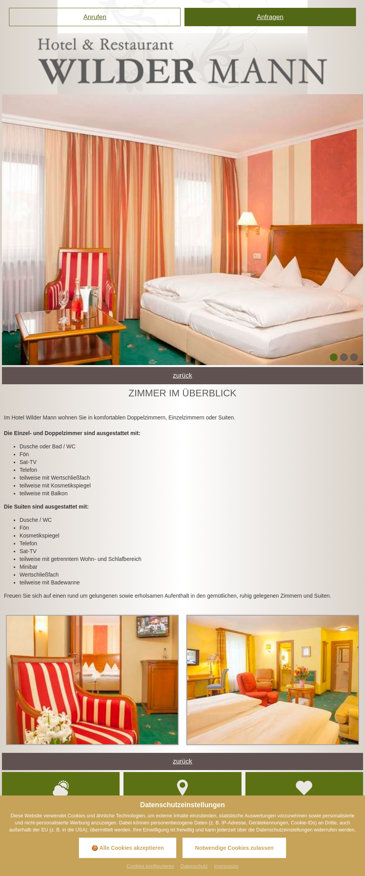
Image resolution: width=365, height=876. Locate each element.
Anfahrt (182, 791)
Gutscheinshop (304, 791)
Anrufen (94, 17)
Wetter (61, 791)
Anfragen (270, 17)
